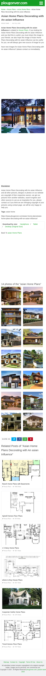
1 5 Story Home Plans (10, 548)
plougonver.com (14, 3)
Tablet (35, 224)
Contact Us (13, 662)
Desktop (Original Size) (14, 227)
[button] (41, 3)
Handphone (24, 224)
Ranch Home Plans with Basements (16, 484)
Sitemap (6, 662)
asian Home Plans (15, 233)
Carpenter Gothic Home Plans (13, 612)
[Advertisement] (23, 75)
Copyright (22, 662)
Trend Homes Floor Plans (12, 644)
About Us (39, 662)
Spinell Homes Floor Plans (12, 516)
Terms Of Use (30, 662)
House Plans (5, 23)
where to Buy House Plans (12, 580)
